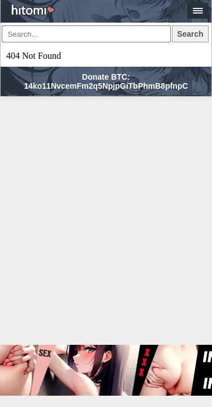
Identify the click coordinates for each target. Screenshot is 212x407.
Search (190, 33)
